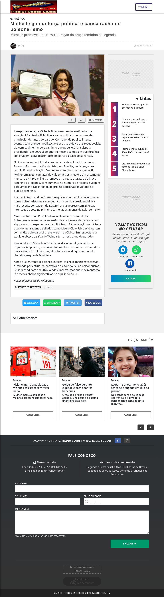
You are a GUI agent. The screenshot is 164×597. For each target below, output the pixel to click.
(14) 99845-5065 (58, 467)
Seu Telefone (92, 496)
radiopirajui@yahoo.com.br (49, 470)
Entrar (131, 278)
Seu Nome (21, 483)
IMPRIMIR (95, 120)
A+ (81, 120)
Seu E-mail (22, 496)
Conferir (33, 414)
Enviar (129, 543)
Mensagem (22, 508)
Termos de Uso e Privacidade (82, 569)
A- (72, 120)
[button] (150, 427)
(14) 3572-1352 (37, 467)
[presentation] (38, 546)
